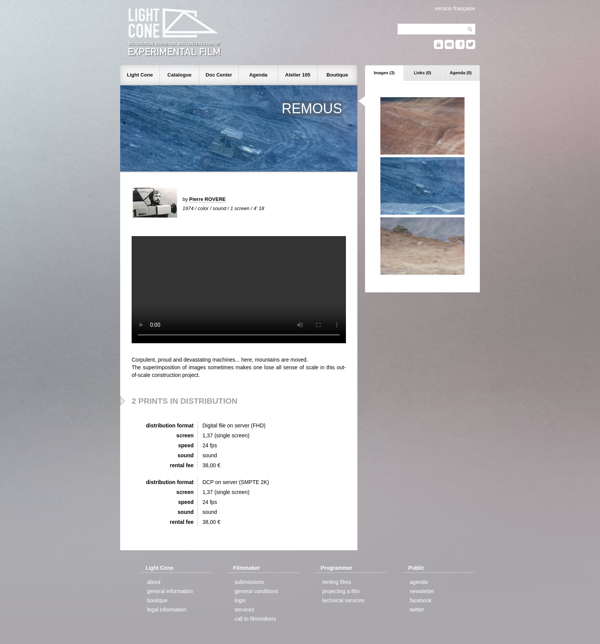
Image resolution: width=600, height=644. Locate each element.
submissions (249, 582)
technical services (343, 600)
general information (170, 591)
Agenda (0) (461, 72)
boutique (157, 600)
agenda (419, 582)
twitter (417, 610)
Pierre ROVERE (207, 199)
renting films (336, 582)
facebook (421, 600)
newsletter (422, 591)
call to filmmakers (255, 619)
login (240, 600)
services (244, 610)
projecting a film (341, 591)
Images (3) (384, 72)
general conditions (256, 591)
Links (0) (422, 72)
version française (455, 8)
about (153, 582)
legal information (166, 610)
